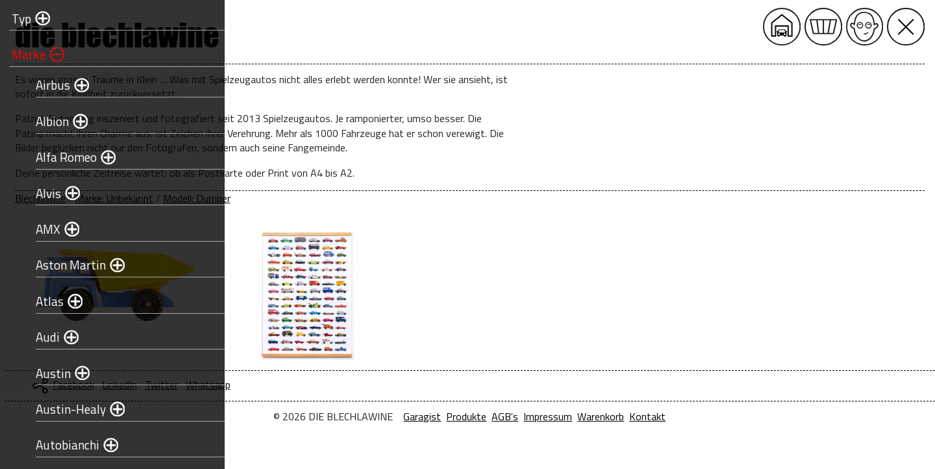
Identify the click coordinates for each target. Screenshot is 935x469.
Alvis (44, 193)
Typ (17, 18)
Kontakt (756, 416)
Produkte (575, 416)
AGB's (613, 416)
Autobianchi (63, 444)
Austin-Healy (67, 408)
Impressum (656, 416)
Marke (25, 54)
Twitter (377, 384)
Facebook (289, 384)
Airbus (49, 84)
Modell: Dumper (413, 198)
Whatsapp (424, 384)
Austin (49, 373)
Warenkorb (709, 416)
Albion (48, 121)
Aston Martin (67, 264)
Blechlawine (256, 198)
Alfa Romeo (62, 156)
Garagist (530, 416)
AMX (44, 229)
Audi (44, 336)
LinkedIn (335, 384)
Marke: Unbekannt (330, 198)
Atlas (46, 301)
